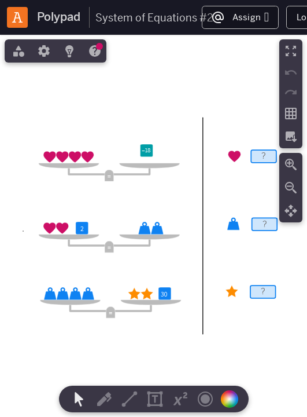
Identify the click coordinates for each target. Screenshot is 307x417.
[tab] (17, 51)
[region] (153, 226)
